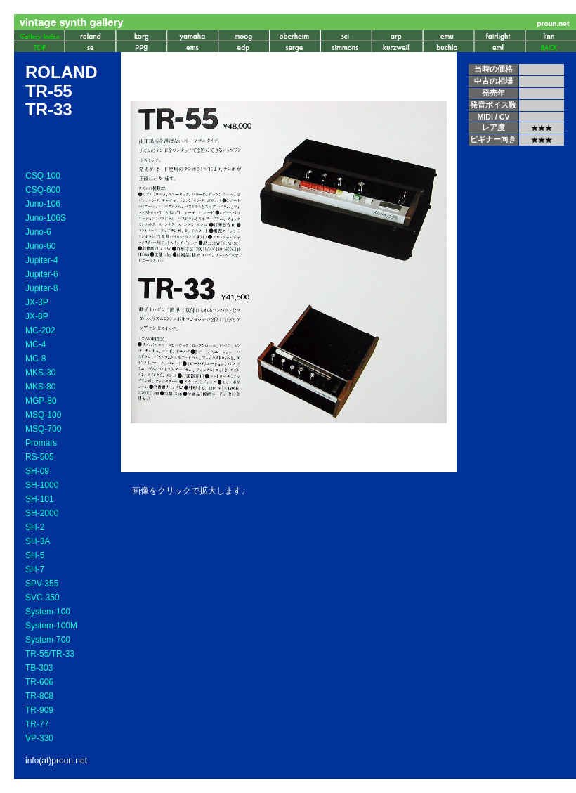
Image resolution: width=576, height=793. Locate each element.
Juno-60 (40, 246)
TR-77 (36, 724)
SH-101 (39, 499)
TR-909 (39, 710)
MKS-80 (40, 387)
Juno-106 (42, 204)
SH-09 (37, 471)
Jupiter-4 (41, 260)
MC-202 (40, 330)
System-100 (47, 612)
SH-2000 (41, 513)
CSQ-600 (42, 190)
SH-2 (34, 527)
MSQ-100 (43, 415)
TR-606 (39, 682)
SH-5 (34, 555)
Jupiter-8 (41, 288)
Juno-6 (38, 232)
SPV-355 (41, 583)
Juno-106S (45, 218)
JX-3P (36, 302)
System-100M (51, 626)
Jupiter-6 (41, 274)
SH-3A (37, 541)
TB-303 (39, 668)
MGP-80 (41, 401)
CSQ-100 (42, 176)
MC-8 (35, 358)
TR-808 (39, 696)
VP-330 (39, 738)
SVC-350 (42, 597)
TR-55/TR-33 (49, 654)
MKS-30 (40, 373)
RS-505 (39, 457)
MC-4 (35, 344)
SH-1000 (41, 485)
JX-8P (36, 316)
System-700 (47, 640)
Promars (41, 443)
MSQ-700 (43, 429)
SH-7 (34, 569)
